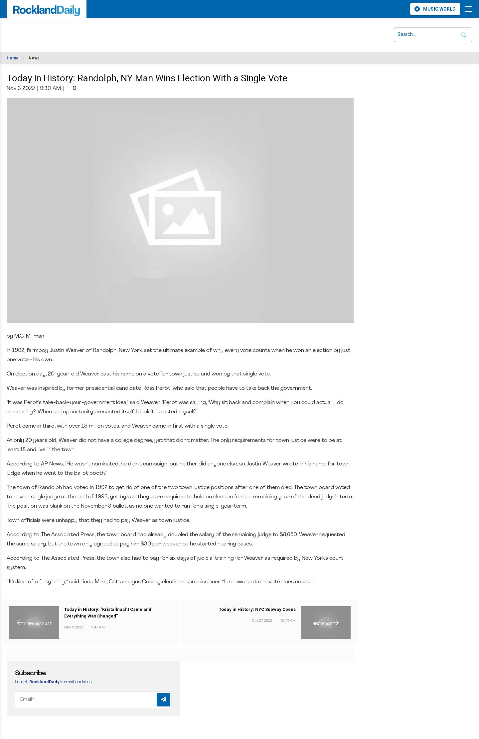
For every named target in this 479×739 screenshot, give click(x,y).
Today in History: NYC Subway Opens (257, 609)
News (34, 58)
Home (13, 58)
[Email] (93, 700)
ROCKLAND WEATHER (67, 31)
